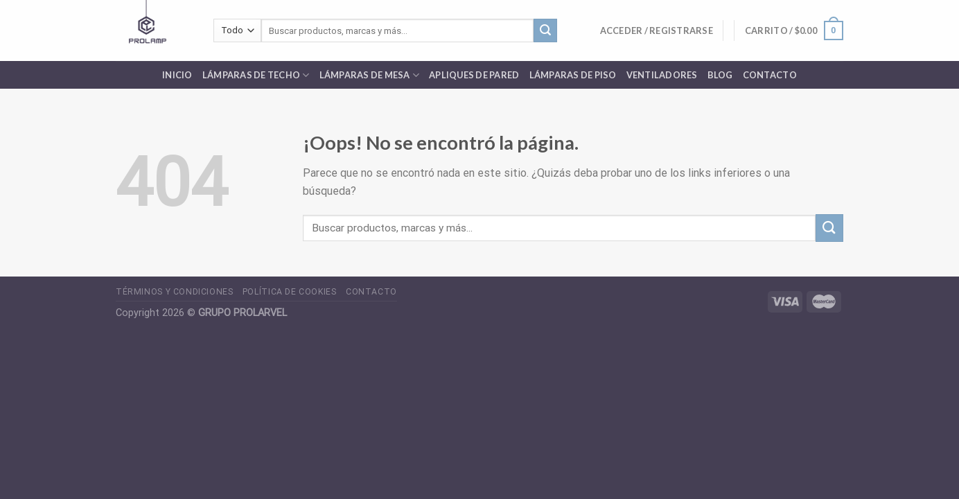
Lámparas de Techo (256, 75)
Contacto (770, 74)
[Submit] (545, 30)
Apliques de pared (474, 74)
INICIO (177, 74)
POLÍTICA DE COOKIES (290, 292)
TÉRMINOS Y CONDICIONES (174, 292)
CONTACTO (371, 292)
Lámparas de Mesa (369, 75)
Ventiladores (662, 74)
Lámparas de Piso (573, 74)
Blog (720, 74)
